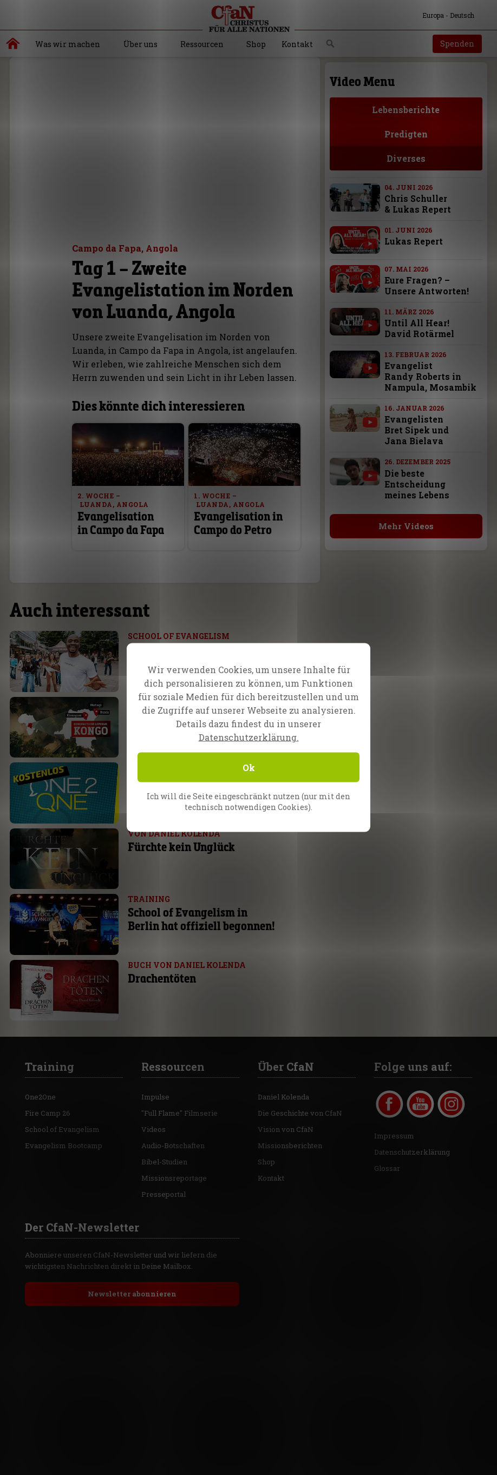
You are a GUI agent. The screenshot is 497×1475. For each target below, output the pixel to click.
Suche (330, 46)
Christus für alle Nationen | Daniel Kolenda (13, 46)
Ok (249, 767)
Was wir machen (67, 44)
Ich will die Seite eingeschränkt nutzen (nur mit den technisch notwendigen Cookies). (248, 801)
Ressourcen (202, 44)
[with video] (370, 243)
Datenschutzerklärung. (249, 737)
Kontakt (297, 44)
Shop (256, 44)
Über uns (140, 44)
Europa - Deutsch (441, 15)
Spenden (457, 43)
